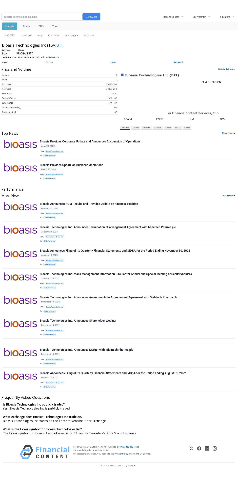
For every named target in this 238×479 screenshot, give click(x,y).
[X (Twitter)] (191, 459)
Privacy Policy (121, 460)
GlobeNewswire (49, 156)
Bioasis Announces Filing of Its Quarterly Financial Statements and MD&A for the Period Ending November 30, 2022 (115, 253)
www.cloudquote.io (129, 453)
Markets (9, 26)
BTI (59, 45)
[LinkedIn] (207, 459)
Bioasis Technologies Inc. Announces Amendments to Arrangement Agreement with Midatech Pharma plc (109, 301)
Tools (55, 26)
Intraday (125, 127)
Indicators (224, 16)
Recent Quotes (171, 16)
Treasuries (89, 35)
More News (228, 133)
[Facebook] (199, 459)
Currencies (54, 35)
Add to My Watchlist (50, 57)
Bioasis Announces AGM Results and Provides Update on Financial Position (89, 205)
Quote (49, 62)
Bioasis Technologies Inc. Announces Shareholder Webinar (78, 325)
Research (178, 62)
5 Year (187, 127)
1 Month (146, 127)
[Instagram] (214, 459)
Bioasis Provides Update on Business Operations (71, 165)
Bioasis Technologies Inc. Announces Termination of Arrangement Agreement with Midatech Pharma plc (108, 229)
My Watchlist (199, 16)
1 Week (135, 127)
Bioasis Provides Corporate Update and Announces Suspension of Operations (90, 141)
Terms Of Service (141, 460)
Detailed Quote (226, 69)
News (40, 35)
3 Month (157, 127)
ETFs (41, 26)
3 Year (177, 127)
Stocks (26, 26)
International (71, 35)
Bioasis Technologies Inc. (55, 151)
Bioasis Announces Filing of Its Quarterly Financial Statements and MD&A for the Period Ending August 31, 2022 (113, 379)
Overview (27, 35)
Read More (228, 196)
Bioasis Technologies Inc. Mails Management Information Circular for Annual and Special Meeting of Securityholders (116, 277)
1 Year (168, 127)
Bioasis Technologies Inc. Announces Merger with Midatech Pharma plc (86, 355)
